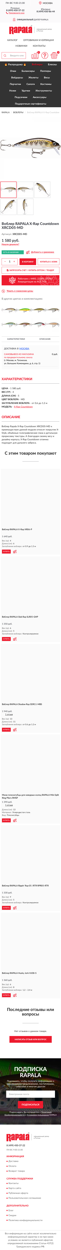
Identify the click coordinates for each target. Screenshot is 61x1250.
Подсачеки (21, 97)
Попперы (45, 71)
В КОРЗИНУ (28, 262)
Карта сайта (14, 1188)
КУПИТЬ (6, 551)
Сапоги (31, 84)
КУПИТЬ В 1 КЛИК (48, 262)
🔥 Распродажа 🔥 (15, 64)
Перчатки (15, 84)
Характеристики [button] (16, 339)
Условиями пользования (38, 1115)
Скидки (12, 1215)
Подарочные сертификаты (30, 104)
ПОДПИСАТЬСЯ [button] (30, 1105)
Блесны (52, 64)
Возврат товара (16, 1171)
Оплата (12, 1166)
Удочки (26, 91)
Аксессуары (39, 97)
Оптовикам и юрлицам (38, 40)
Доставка (13, 1161)
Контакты (39, 46)
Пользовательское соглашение (24, 1198)
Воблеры (37, 64)
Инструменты (44, 91)
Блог (11, 1210)
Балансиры (28, 71)
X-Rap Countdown (23, 407)
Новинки (21, 46)
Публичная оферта (18, 1193)
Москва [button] (24, 349)
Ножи (12, 91)
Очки (13, 71)
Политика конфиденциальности (25, 1220)
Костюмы (45, 84)
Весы (47, 77)
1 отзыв (9, 714)
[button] (15, 13)
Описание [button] (45, 339)
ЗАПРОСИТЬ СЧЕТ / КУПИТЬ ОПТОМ (30, 270)
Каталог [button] (12, 40)
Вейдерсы (17, 77)
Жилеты (33, 77)
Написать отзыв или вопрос (31, 1039)
